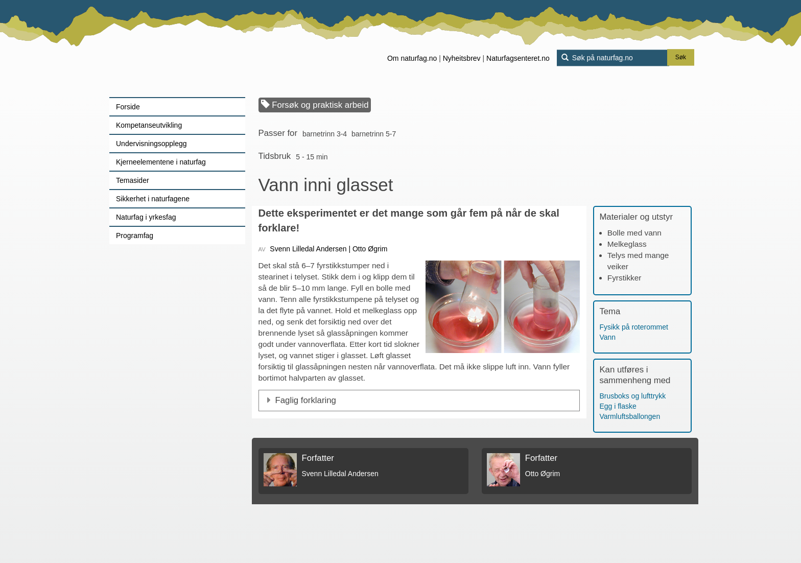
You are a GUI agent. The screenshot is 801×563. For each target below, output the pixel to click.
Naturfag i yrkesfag (146, 217)
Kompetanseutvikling (149, 125)
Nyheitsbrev (462, 58)
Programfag (134, 235)
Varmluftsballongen (629, 416)
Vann (607, 337)
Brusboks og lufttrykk (632, 396)
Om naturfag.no (412, 58)
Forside (128, 107)
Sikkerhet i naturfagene (153, 199)
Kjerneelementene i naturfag (161, 162)
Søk (680, 57)
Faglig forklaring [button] (305, 400)
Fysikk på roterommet (633, 327)
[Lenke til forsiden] (173, 48)
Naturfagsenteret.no (518, 58)
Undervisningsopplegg (151, 143)
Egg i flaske (617, 406)
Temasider (132, 180)
